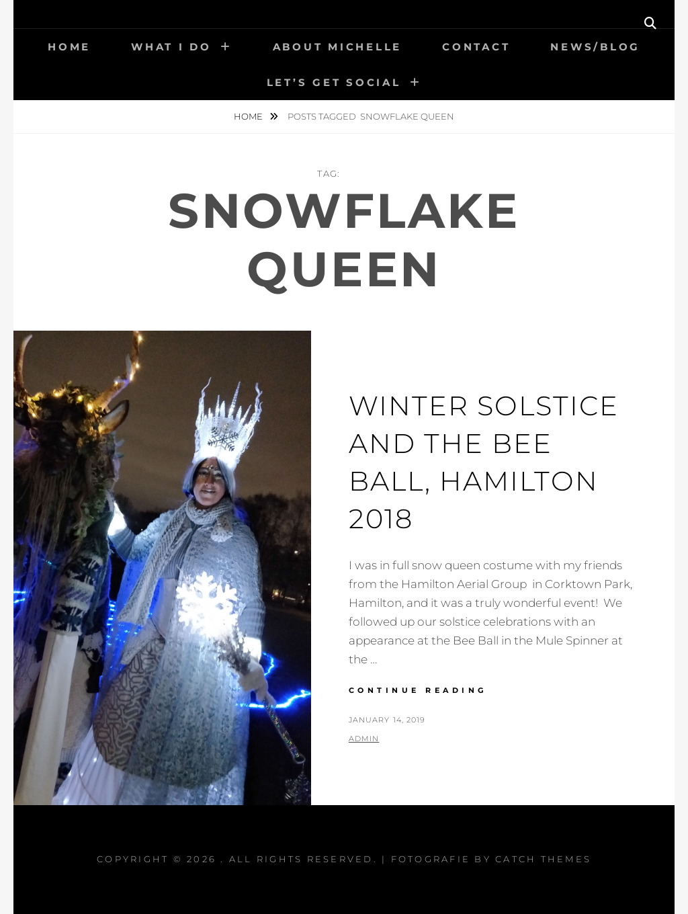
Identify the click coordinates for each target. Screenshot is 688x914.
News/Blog (595, 46)
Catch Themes (543, 859)
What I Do (171, 46)
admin (364, 738)
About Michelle (337, 46)
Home (69, 46)
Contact (476, 46)
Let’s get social (334, 82)
